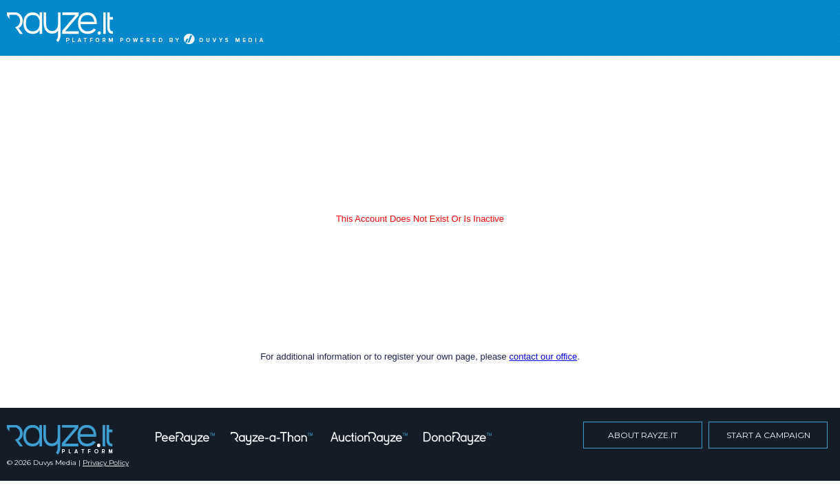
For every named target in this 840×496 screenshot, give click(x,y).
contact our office (543, 356)
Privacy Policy (106, 462)
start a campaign (768, 435)
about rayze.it (643, 435)
